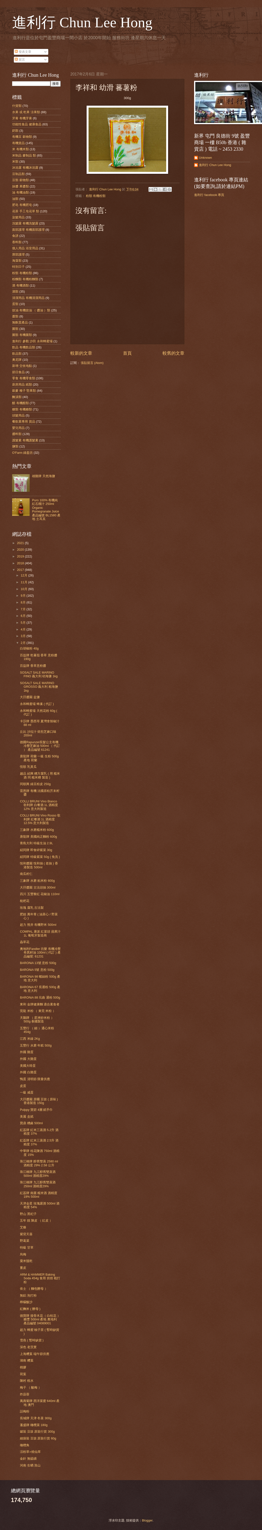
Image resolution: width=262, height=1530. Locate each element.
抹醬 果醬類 (20, 186)
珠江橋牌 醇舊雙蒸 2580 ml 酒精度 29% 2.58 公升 (39, 1163)
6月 (23, 616)
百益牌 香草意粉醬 (33, 666)
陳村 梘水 (26, 1380)
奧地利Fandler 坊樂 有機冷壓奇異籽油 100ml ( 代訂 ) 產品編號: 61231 (40, 952)
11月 (24, 582)
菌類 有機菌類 (22, 335)
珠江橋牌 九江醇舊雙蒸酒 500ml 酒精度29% (38, 1173)
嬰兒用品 (18, 428)
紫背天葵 (26, 1234)
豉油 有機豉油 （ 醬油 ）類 (31, 310)
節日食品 (18, 372)
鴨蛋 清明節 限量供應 (35, 1079)
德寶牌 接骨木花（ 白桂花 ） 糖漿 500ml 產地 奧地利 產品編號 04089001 (40, 1319)
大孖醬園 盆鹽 (30, 697)
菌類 (15, 329)
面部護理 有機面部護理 (28, 230)
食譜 (15, 236)
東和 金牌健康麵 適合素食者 (39, 1004)
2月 (23, 643)
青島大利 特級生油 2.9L (36, 843)
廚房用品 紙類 (22, 384)
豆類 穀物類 (20, 180)
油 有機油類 (20, 192)
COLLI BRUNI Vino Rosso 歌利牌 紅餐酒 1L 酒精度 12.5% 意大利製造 (40, 819)
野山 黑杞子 (28, 1214)
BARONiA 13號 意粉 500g (38, 963)
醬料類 (17, 434)
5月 (23, 622)
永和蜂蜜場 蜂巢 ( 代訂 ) (37, 704)
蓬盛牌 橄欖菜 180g (34, 1425)
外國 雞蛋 (26, 1052)
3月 (23, 636)
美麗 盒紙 (26, 1116)
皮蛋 (23, 1086)
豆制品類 (18, 174)
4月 (23, 629)
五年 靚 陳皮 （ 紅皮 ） (36, 1220)
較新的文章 (81, 353)
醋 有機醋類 (20, 403)
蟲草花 (24, 942)
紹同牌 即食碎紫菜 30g (36, 850)
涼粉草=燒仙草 (30, 1452)
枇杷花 (24, 901)
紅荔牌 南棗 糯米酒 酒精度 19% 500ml (38, 1194)
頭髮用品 (18, 415)
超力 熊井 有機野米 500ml (38, 925)
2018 (21, 563)
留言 (20, 59)
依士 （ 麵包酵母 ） (34, 1288)
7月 (23, 609)
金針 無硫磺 (28, 1458)
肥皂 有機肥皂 (22, 205)
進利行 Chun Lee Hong (82, 22)
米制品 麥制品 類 (24, 155)
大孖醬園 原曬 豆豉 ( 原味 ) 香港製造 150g (39, 1101)
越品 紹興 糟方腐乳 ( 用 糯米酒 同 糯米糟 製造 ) (40, 775)
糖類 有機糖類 (22, 409)
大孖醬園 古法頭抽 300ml (37, 887)
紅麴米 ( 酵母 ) (30, 1309)
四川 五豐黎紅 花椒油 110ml (39, 894)
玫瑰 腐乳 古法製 (32, 907)
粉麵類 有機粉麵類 (25, 279)
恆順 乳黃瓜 (28, 767)
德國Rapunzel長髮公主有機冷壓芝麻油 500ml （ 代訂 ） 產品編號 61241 (40, 745)
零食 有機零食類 (23, 378)
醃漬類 (17, 397)
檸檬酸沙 (26, 1302)
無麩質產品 (20, 322)
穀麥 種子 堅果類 (24, 390)
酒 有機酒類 (20, 285)
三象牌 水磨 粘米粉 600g (37, 880)
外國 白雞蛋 (28, 1072)
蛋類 (15, 304)
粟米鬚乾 (26, 1261)
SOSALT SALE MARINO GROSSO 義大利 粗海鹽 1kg (39, 686)
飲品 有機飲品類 (23, 347)
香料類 (17, 242)
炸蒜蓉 (24, 1394)
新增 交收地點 (22, 366)
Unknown (205, 157)
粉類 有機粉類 (96, 196)
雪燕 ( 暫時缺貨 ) (31, 1340)
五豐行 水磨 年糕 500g (35, 1045)
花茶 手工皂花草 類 (25, 211)
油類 (15, 199)
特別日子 (18, 267)
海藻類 (17, 260)
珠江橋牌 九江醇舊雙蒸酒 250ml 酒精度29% (38, 1184)
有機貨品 (18, 143)
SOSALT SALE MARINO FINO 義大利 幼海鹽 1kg (38, 674)
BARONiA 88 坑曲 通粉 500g (40, 997)
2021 (21, 543)
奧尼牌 (17, 360)
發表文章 (23, 52)
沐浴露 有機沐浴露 (25, 167)
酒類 (15, 291)
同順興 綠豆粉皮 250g (35, 784)
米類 (15, 161)
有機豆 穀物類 (22, 137)
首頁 (127, 353)
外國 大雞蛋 (28, 1059)
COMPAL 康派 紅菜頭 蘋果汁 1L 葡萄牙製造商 (40, 933)
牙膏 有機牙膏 (22, 118)
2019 (21, 556)
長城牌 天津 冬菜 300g (35, 1418)
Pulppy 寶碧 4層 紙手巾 (36, 1110)
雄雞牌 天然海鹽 (43, 476)
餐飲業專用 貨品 (23, 421)
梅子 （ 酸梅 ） (30, 1387)
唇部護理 (18, 254)
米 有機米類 (20, 149)
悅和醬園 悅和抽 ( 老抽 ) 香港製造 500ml (39, 865)
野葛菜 (24, 1241)
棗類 (15, 316)
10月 (24, 589)
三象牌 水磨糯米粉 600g (37, 830)
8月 (23, 602)
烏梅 (23, 1254)
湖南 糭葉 (26, 1360)
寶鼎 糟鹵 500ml (31, 1123)
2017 (21, 570)
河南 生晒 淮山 (30, 1465)
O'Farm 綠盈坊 (22, 452)
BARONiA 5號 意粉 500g (37, 970)
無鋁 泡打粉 (28, 1295)
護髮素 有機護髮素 (25, 440)
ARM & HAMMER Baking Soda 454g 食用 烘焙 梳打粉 (40, 1278)
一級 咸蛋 (26, 1092)
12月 (24, 575)
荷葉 (23, 1374)
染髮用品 (18, 217)
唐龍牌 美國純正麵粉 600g (38, 836)
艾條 (23, 1227)
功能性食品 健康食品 (26, 124)
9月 (23, 595)
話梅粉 (24, 1411)
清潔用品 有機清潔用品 (28, 298)
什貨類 (17, 106)
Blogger (147, 1520)
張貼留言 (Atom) (92, 363)
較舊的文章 (173, 353)
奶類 (15, 130)
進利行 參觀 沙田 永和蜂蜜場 (32, 341)
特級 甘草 (26, 1247)
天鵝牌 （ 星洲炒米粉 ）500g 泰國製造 (37, 1019)
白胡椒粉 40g (29, 648)
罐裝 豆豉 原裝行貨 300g (37, 1431)
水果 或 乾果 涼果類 (26, 112)
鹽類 (15, 446)
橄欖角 (24, 1445)
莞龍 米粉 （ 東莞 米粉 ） (38, 1011)
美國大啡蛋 (28, 1065)
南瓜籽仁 (26, 874)
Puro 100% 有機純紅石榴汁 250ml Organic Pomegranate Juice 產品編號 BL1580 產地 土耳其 (46, 509)
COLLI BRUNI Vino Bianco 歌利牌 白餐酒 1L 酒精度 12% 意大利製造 (39, 805)
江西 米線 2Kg (30, 1038)
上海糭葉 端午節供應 (34, 1354)
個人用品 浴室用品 (25, 248)
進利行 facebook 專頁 (209, 195)
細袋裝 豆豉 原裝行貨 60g (38, 1438)
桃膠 (23, 1367)
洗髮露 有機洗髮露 (25, 223)
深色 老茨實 (28, 1347)
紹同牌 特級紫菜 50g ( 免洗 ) (40, 857)
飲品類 (17, 353)
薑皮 (23, 1268)
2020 (21, 549)
